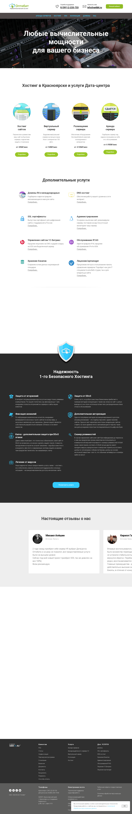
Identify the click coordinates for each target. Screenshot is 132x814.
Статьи (40, 751)
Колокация (75, 16)
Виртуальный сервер (74, 754)
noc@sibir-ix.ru (72, 799)
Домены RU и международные (44, 193)
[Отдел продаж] (20, 790)
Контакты (41, 770)
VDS (65, 16)
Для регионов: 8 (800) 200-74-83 (48, 793)
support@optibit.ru (74, 793)
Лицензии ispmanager (88, 261)
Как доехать (42, 773)
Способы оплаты (44, 779)
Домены (86, 16)
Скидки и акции (43, 754)
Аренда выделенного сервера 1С (78, 751)
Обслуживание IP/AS (87, 240)
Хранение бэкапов (37, 261)
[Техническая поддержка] (17, 790)
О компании (42, 760)
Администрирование (87, 216)
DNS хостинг (83, 193)
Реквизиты (41, 776)
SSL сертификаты (37, 216)
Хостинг (57, 16)
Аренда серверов (43, 16)
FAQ (94, 16)
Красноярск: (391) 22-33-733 (47, 790)
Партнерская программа (46, 757)
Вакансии (41, 763)
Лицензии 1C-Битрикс (104, 766)
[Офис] (10, 790)
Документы (42, 766)
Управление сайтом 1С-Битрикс (44, 240)
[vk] (13, 790)
